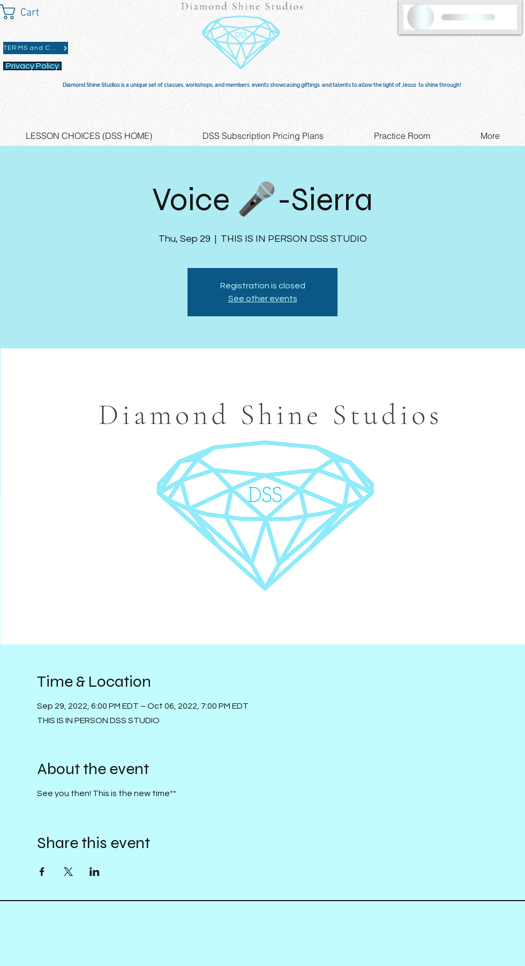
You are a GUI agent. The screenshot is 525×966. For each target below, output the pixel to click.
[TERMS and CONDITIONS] (35, 48)
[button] (29, 11)
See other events (262, 298)
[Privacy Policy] (32, 66)
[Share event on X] (68, 871)
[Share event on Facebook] (42, 871)
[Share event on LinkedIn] (94, 871)
